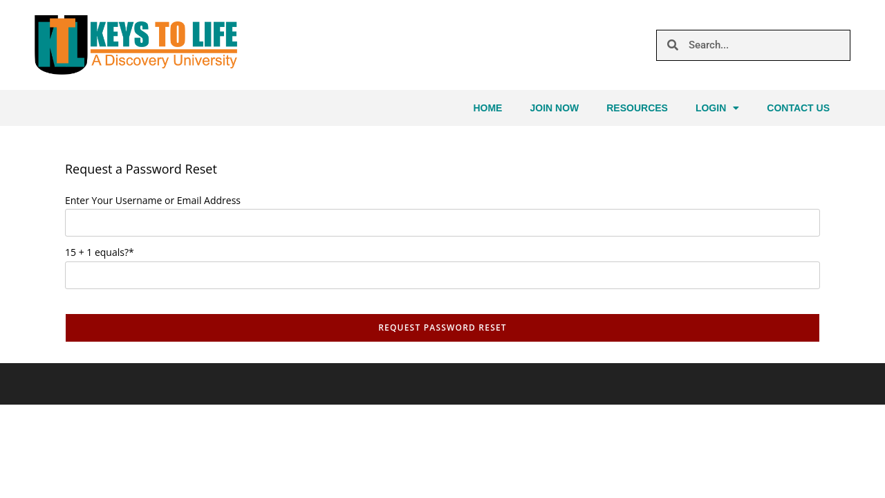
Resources (637, 107)
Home (487, 107)
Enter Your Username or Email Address (153, 200)
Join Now (554, 107)
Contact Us (798, 107)
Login (717, 108)
